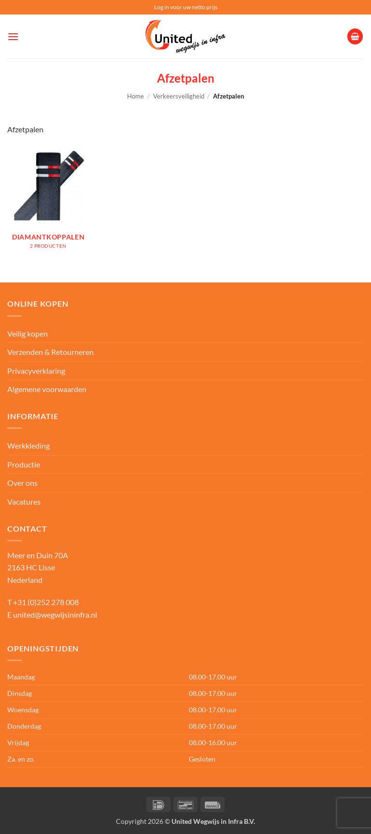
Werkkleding (28, 445)
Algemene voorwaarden (46, 389)
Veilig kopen (27, 333)
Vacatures (24, 501)
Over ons (22, 482)
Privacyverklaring (36, 370)
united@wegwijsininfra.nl (55, 614)
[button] (13, 36)
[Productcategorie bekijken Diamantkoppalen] (48, 202)
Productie (23, 464)
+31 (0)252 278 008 (46, 602)
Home (135, 96)
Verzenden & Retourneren (50, 351)
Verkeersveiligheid (178, 96)
